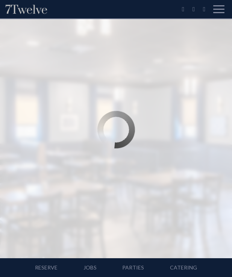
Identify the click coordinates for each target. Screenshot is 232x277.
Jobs (90, 267)
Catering (183, 267)
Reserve (46, 267)
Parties (133, 267)
